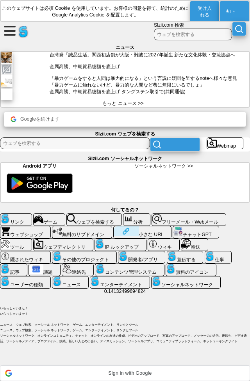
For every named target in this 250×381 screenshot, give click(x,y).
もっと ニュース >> (122, 103)
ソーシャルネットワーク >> (163, 166)
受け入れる (205, 11)
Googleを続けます (35, 119)
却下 (231, 11)
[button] (125, 373)
